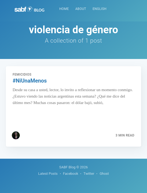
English (99, 9)
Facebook (70, 174)
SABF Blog (67, 167)
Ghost (104, 174)
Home (64, 9)
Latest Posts (48, 174)
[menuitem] (64, 9)
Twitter (88, 174)
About (80, 9)
